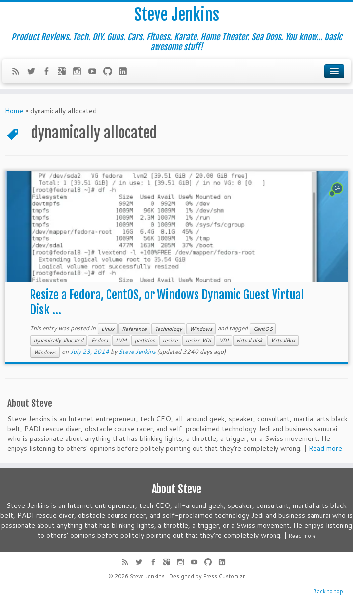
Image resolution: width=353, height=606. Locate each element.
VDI (224, 340)
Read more (325, 448)
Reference (134, 328)
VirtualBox (283, 340)
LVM (121, 340)
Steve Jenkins (176, 14)
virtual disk (249, 340)
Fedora (99, 340)
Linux (107, 328)
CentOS (263, 328)
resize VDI (198, 340)
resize (170, 340)
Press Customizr (224, 576)
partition (145, 340)
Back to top (328, 591)
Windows (201, 328)
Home (14, 111)
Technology (168, 328)
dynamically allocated (58, 340)
